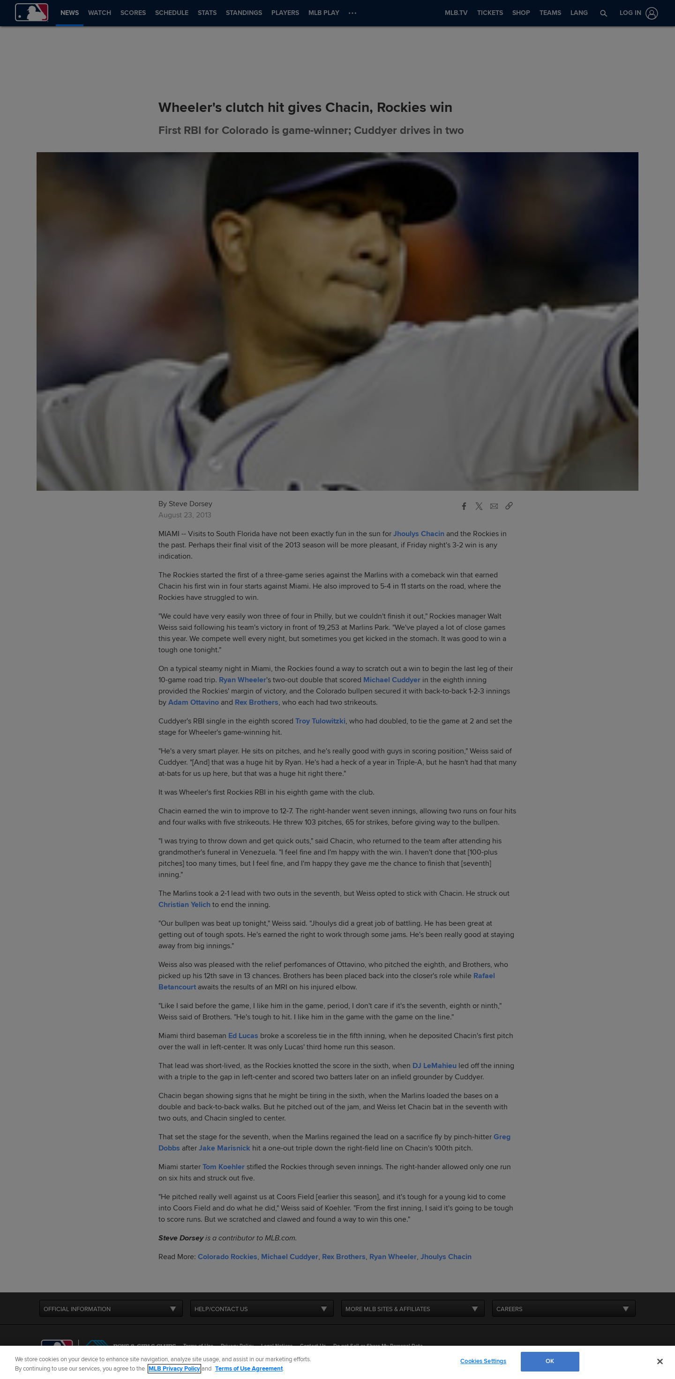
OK (550, 1361)
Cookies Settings (483, 1361)
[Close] (660, 1361)
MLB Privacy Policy (174, 1368)
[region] (337, 1362)
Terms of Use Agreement (249, 1368)
